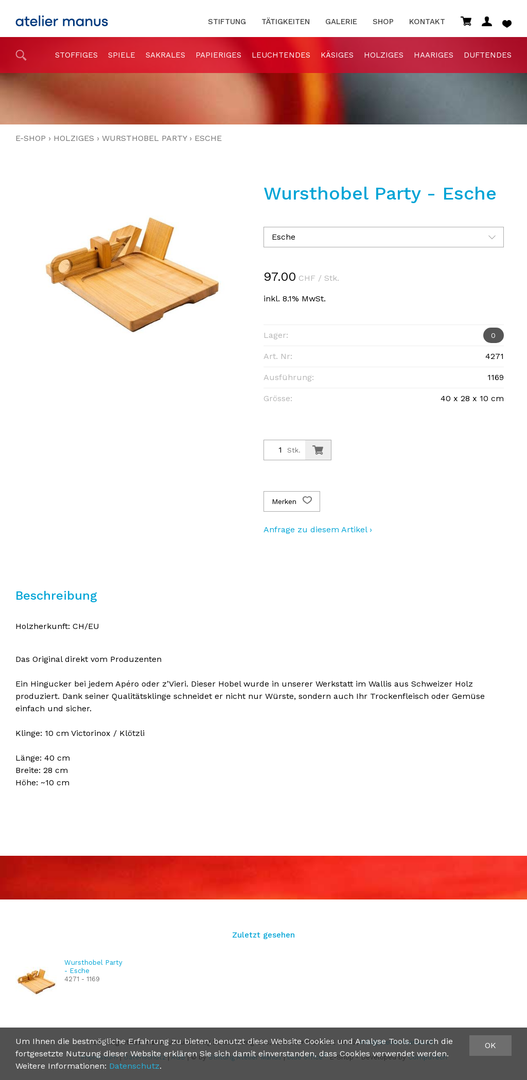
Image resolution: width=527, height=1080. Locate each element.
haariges (433, 55)
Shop (383, 22)
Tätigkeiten (285, 22)
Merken (292, 501)
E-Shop (30, 138)
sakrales (165, 55)
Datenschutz (134, 1066)
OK (490, 1045)
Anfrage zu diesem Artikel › (318, 529)
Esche (208, 138)
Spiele (121, 55)
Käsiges (337, 55)
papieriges (218, 55)
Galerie (341, 22)
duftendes (488, 55)
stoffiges (76, 55)
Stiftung (227, 22)
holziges (383, 55)
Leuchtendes (281, 55)
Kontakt (427, 22)
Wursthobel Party (144, 138)
